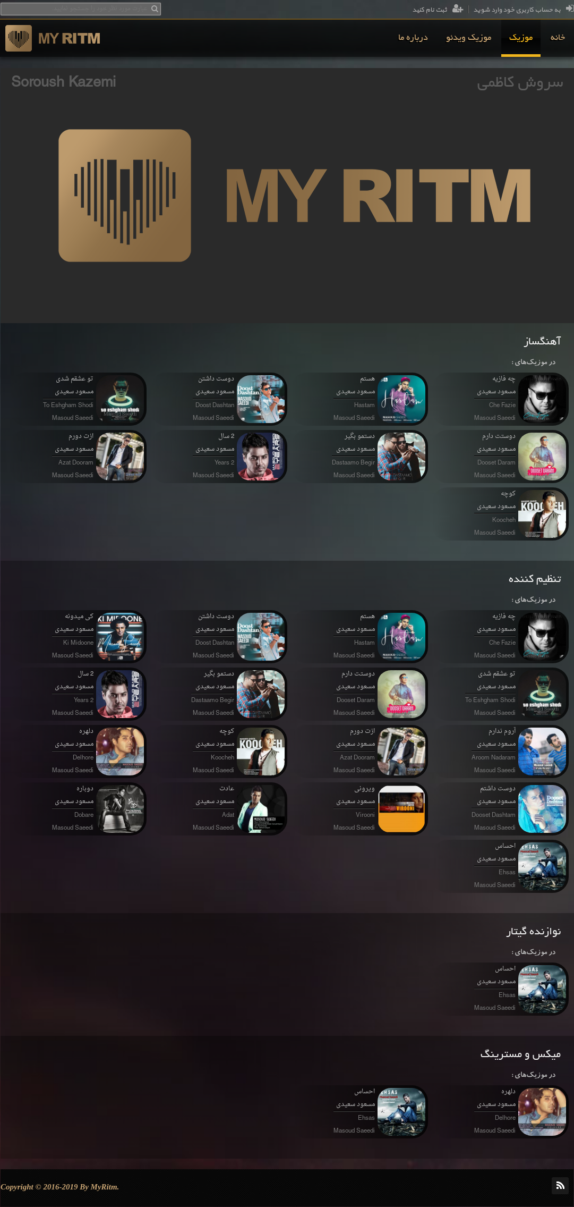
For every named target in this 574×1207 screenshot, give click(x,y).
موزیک (521, 38)
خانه (558, 38)
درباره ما (413, 38)
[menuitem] (558, 38)
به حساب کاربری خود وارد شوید (523, 10)
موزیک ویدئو (468, 38)
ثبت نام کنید (438, 10)
